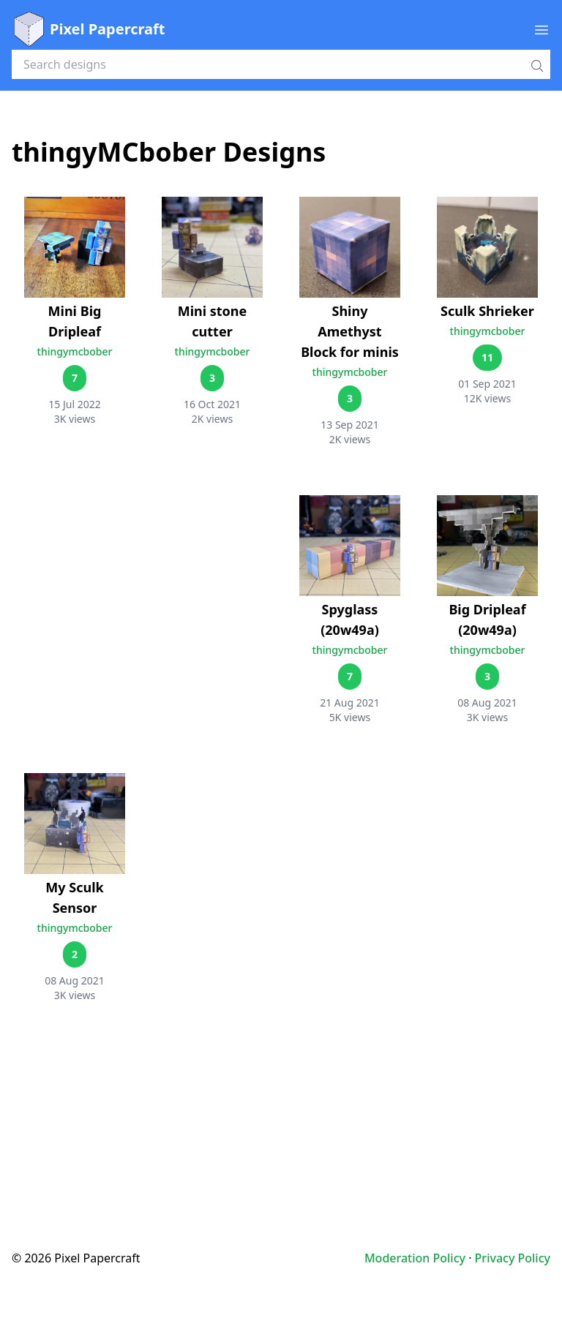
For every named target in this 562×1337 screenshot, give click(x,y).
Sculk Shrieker (487, 311)
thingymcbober (75, 351)
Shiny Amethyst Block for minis (350, 331)
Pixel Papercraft (88, 29)
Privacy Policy (512, 1258)
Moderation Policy (414, 1258)
